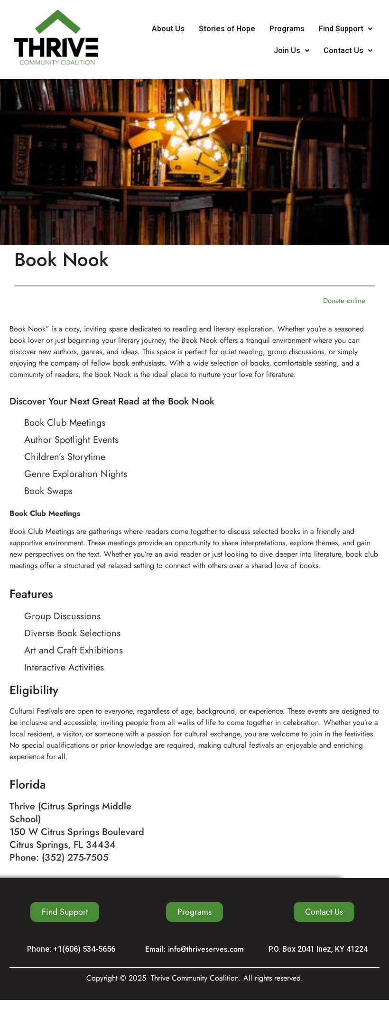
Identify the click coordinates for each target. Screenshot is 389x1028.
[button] (346, 29)
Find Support (345, 28)
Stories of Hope (227, 28)
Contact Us (348, 50)
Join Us (291, 50)
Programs (287, 28)
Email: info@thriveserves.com (194, 949)
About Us (168, 28)
